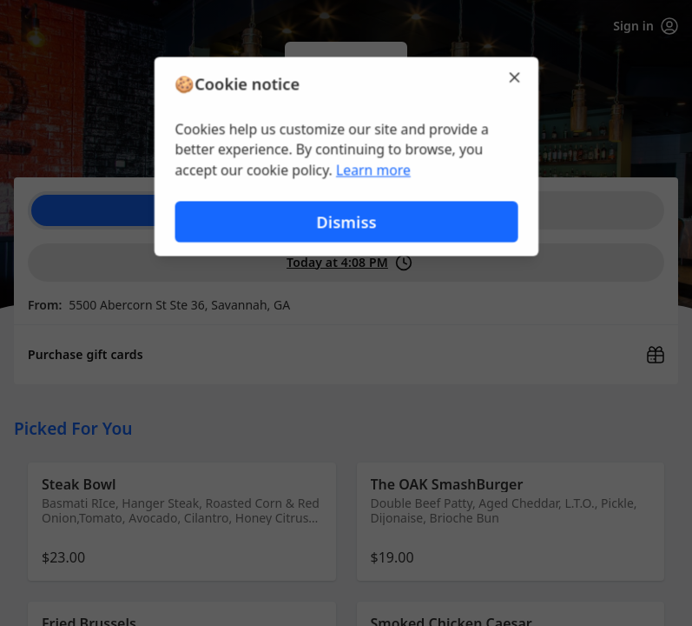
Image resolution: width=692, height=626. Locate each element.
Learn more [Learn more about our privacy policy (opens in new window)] (373, 170)
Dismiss (345, 222)
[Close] (517, 76)
